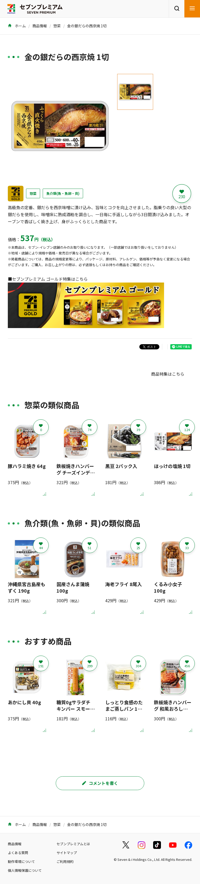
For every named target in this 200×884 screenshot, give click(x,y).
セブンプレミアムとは (73, 843)
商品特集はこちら (167, 374)
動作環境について (21, 861)
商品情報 (39, 25)
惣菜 (57, 25)
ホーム (17, 25)
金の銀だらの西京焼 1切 (87, 25)
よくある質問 (18, 852)
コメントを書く (100, 783)
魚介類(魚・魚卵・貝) (62, 193)
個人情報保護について (25, 870)
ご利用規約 (65, 861)
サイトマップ (67, 852)
